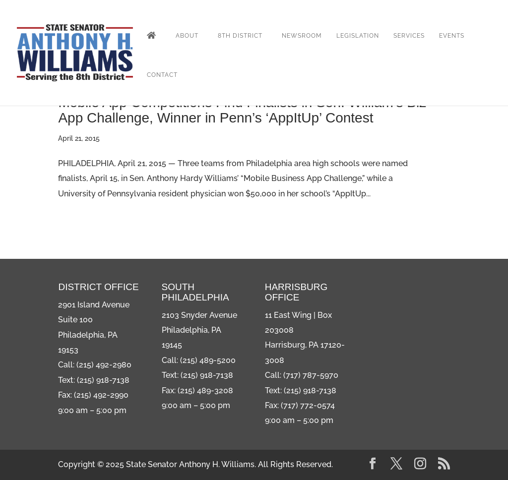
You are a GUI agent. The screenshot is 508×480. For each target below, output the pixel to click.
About (187, 35)
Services (409, 35)
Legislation (357, 35)
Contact (162, 74)
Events (451, 35)
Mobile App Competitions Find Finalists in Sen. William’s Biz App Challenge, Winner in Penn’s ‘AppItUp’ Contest (242, 110)
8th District (240, 35)
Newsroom (302, 35)
